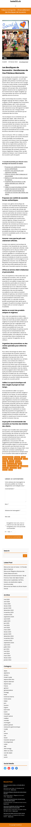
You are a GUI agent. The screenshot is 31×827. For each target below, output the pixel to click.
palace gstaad (8, 725)
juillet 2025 (7, 621)
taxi (5, 735)
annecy (6, 675)
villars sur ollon (8, 751)
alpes (5, 671)
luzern (5, 712)
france (6, 686)
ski (4, 731)
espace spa (7, 684)
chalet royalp (8, 677)
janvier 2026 (7, 608)
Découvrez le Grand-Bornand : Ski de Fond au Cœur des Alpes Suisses (14, 800)
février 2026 (7, 606)
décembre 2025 (9, 610)
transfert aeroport (9, 740)
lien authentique (18, 459)
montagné (7, 722)
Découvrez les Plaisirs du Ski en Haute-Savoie (14, 813)
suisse (6, 733)
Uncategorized (23, 62)
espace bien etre (9, 679)
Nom (7, 504)
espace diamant (9, 681)
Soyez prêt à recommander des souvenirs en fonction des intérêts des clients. (16, 192)
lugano (6, 707)
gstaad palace (8, 690)
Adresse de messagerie (12, 510)
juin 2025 (6, 623)
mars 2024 (7, 655)
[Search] (25, 555)
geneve (6, 688)
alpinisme (7, 673)
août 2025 (7, 619)
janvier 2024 (7, 660)
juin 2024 (6, 649)
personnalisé (10, 462)
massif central (8, 716)
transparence (13, 468)
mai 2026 (6, 599)
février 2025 (7, 632)
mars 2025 (7, 630)
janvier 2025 (7, 634)
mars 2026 (7, 604)
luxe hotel (7, 710)
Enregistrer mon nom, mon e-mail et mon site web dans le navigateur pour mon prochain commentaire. (16, 525)
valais (5, 744)
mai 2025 (7, 625)
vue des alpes (8, 753)
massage (7, 714)
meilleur (6, 718)
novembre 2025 (8, 612)
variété (10, 469)
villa (5, 746)
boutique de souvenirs (8, 457)
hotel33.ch (15, 1)
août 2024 (7, 645)
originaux (12, 460)
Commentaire (9, 489)
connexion (17, 457)
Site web (7, 516)
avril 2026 (7, 601)
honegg (6, 692)
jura (5, 703)
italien (5, 701)
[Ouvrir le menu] (15, 6)
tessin (5, 738)
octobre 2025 (8, 614)
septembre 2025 (9, 617)
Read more (13, 789)
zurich (5, 757)
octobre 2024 (8, 640)
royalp (6, 729)
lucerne (6, 705)
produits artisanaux (12, 464)
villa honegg (7, 748)
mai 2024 (7, 651)
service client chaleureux (13, 466)
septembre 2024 (9, 642)
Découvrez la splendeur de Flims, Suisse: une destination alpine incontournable (14, 582)
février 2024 (7, 658)
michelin (6, 720)
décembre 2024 (9, 636)
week (5, 755)
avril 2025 (7, 627)
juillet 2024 (7, 647)
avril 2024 (7, 653)
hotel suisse (7, 699)
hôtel (5, 694)
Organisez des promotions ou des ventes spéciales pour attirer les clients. (15, 183)
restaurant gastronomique (12, 727)
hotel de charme (9, 697)
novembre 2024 (8, 638)
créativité (10, 459)
